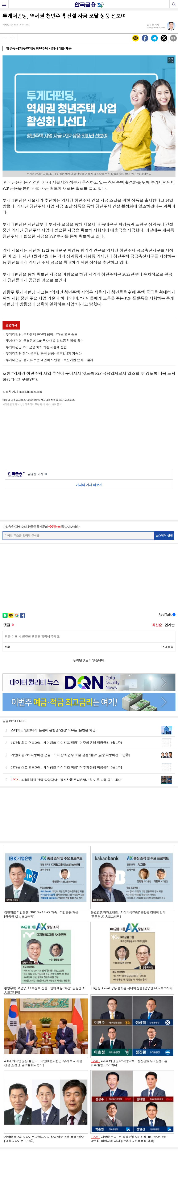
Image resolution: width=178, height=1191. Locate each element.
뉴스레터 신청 (164, 535)
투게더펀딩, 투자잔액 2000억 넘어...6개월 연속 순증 (42, 334)
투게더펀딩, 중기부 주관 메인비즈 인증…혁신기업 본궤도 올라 (49, 360)
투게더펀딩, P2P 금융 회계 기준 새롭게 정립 (36, 347)
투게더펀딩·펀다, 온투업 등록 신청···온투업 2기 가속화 (44, 353)
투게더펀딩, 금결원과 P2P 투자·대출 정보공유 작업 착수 (44, 340)
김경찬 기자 (37, 474)
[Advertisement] (89, 436)
